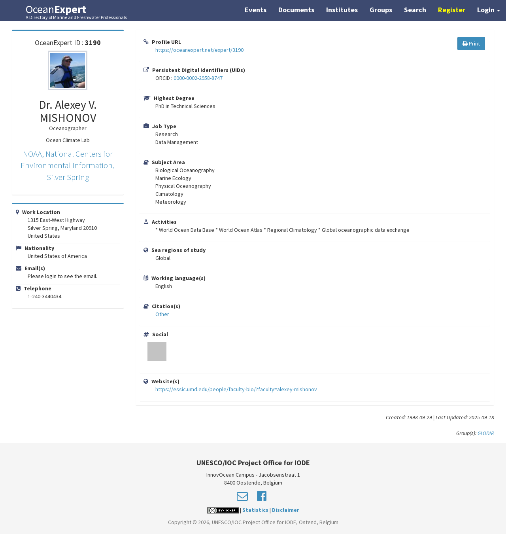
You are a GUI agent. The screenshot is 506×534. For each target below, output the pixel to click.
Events (255, 9)
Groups (381, 9)
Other (162, 314)
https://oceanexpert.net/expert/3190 (199, 49)
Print (471, 43)
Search (415, 9)
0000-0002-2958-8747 (198, 77)
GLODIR (486, 433)
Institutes (342, 9)
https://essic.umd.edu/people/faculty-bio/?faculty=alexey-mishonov (236, 389)
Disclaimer (285, 509)
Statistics (255, 509)
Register (451, 9)
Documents (296, 9)
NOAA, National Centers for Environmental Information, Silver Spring (68, 165)
